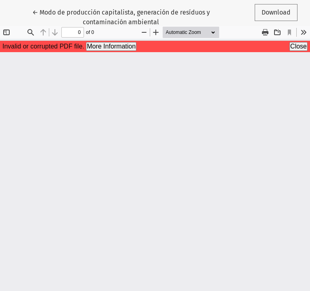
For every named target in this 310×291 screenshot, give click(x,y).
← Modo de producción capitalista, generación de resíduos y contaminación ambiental (121, 16)
